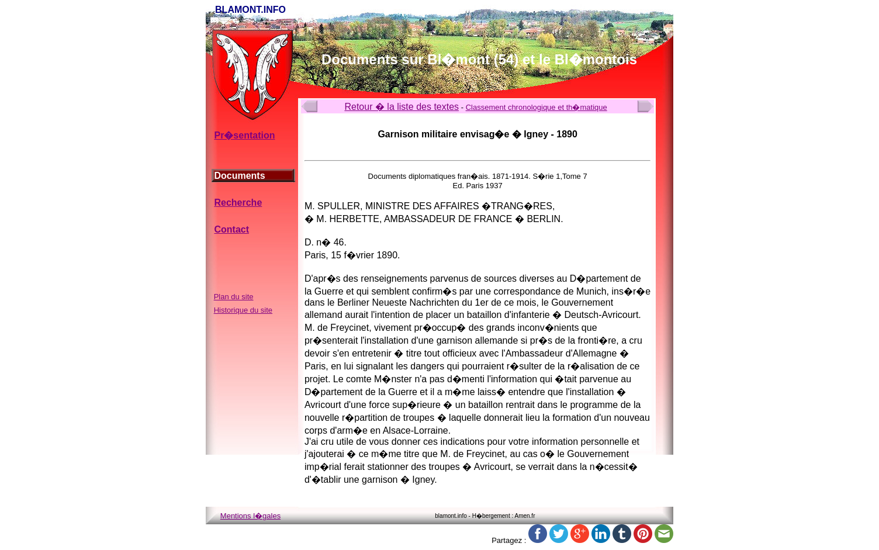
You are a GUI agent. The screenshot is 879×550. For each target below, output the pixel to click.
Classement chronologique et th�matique (536, 107)
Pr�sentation (244, 135)
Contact (231, 229)
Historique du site (243, 310)
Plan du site (234, 296)
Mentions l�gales (250, 515)
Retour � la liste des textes (401, 107)
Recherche (238, 202)
